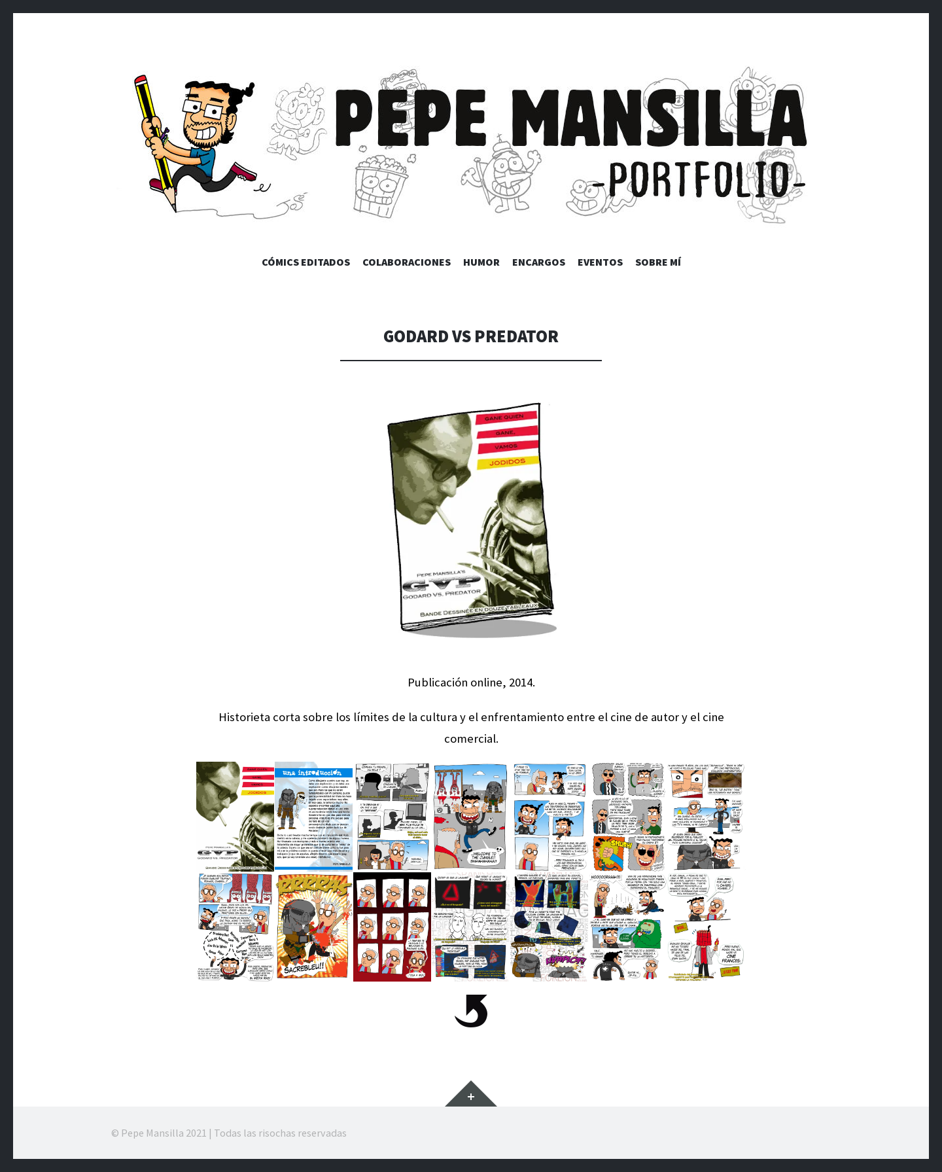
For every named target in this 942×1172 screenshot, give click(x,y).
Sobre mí (658, 261)
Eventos (600, 261)
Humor (481, 261)
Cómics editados (306, 261)
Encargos (538, 261)
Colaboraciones (406, 261)
